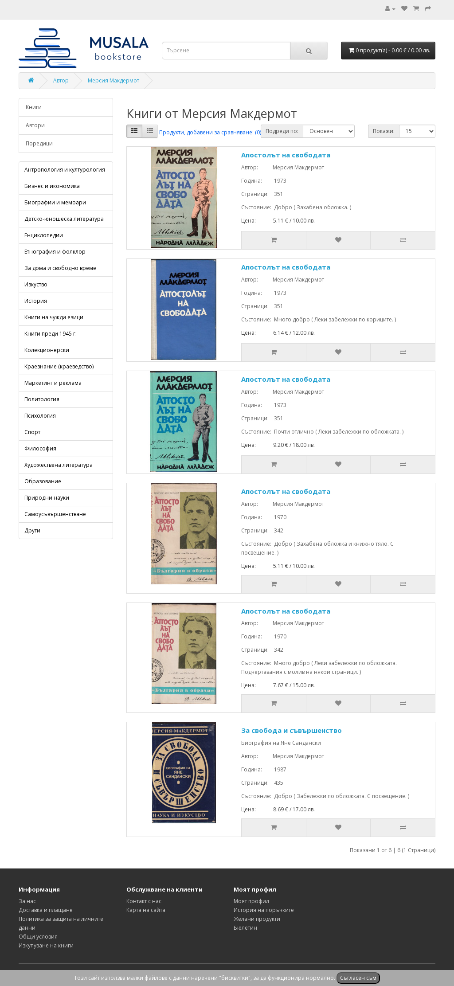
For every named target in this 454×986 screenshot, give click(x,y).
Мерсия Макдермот (113, 80)
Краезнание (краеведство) (59, 366)
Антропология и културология (64, 169)
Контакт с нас (143, 901)
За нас (27, 901)
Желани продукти (257, 919)
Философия (40, 448)
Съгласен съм (358, 978)
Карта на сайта (145, 910)
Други (32, 530)
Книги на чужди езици (53, 317)
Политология (41, 399)
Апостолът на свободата (285, 154)
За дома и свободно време (60, 268)
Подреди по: (282, 131)
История (35, 301)
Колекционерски (46, 350)
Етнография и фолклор (55, 251)
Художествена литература (58, 465)
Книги (34, 107)
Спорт (32, 432)
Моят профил (251, 901)
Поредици (39, 143)
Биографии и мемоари (55, 202)
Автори (35, 125)
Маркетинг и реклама (53, 383)
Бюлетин (245, 927)
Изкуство (35, 284)
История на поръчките (264, 910)
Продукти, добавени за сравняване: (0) (210, 132)
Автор (61, 80)
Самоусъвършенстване (55, 514)
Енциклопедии (43, 235)
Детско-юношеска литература (64, 219)
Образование (42, 481)
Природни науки (46, 497)
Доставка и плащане (46, 910)
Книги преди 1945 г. (50, 333)
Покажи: (384, 131)
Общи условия (38, 936)
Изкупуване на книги (46, 945)
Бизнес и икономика (52, 186)
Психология (40, 415)
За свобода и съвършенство (291, 730)
